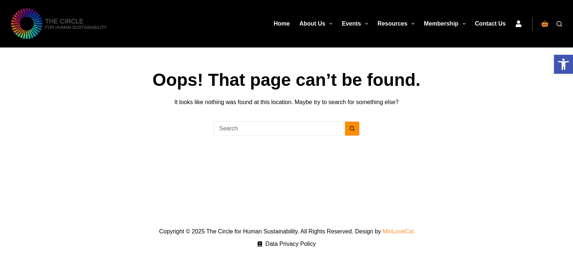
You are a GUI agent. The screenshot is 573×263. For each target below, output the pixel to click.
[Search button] (352, 128)
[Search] (559, 24)
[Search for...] (279, 128)
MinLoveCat (398, 231)
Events (356, 23)
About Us (317, 23)
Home (282, 23)
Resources (397, 23)
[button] (563, 64)
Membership (446, 23)
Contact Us (490, 23)
